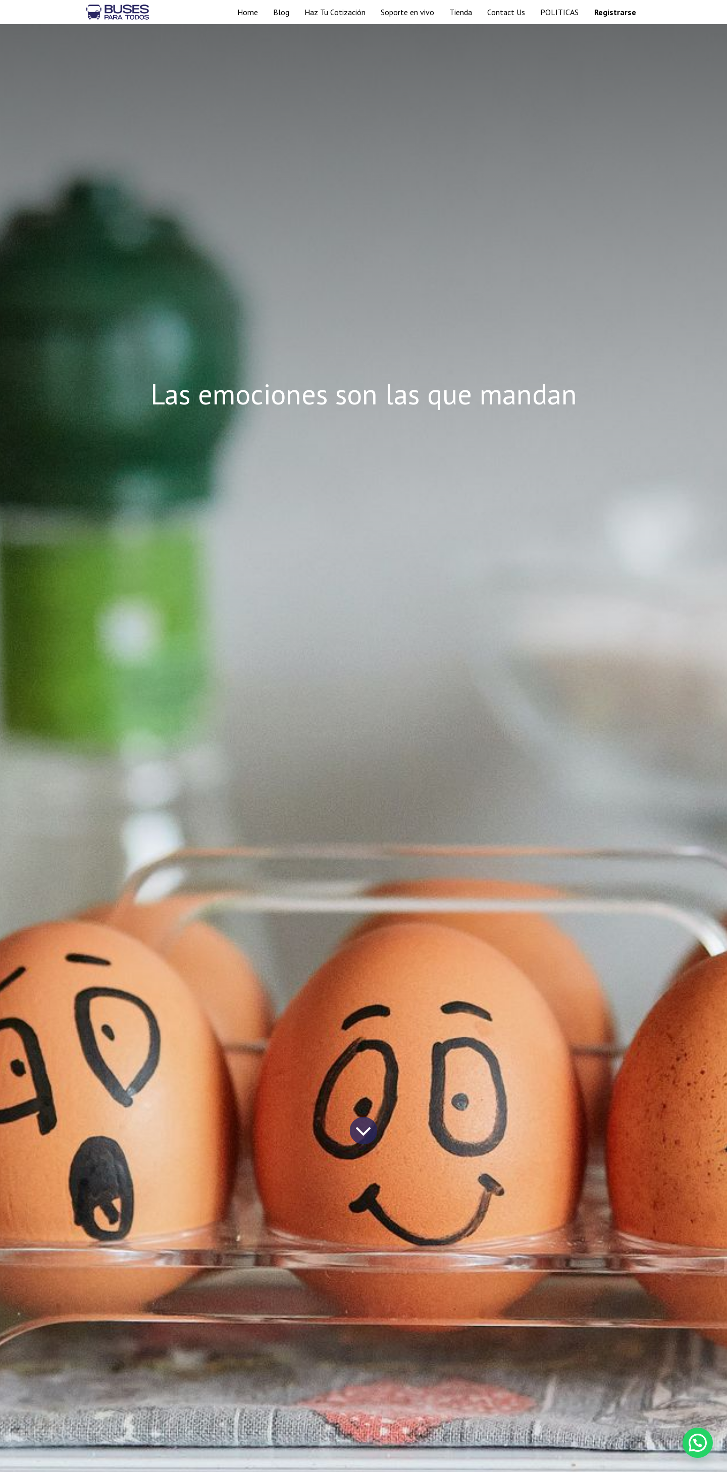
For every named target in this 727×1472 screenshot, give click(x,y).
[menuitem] (248, 12)
